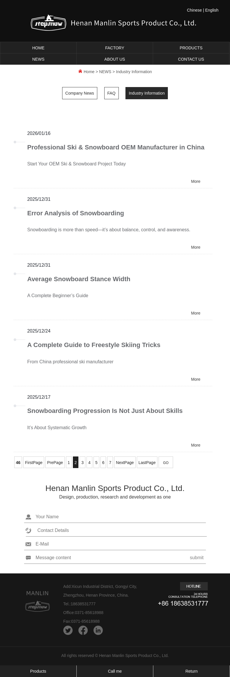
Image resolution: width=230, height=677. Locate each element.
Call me (115, 671)
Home (89, 71)
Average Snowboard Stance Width (79, 279)
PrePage (55, 463)
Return (191, 671)
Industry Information (134, 71)
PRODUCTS (191, 48)
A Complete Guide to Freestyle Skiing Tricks (94, 345)
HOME (38, 48)
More (195, 181)
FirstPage (33, 463)
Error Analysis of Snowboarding (76, 213)
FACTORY (114, 48)
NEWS (38, 59)
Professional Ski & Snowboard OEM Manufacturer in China (116, 147)
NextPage (125, 463)
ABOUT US (114, 59)
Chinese (194, 10)
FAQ (111, 93)
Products (38, 671)
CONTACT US (191, 59)
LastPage (147, 463)
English (211, 10)
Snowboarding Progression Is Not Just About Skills (105, 412)
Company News (79, 93)
